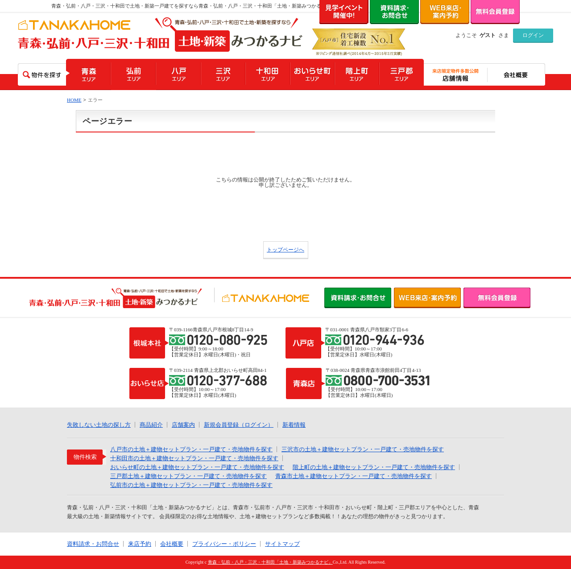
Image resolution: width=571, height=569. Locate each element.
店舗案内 (183, 424)
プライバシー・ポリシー (224, 543)
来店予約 (139, 543)
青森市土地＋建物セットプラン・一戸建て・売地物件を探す (353, 476)
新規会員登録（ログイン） (238, 424)
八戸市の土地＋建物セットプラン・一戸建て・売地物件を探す (191, 449)
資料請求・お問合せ (93, 543)
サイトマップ (282, 543)
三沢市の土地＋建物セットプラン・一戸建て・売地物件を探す (362, 449)
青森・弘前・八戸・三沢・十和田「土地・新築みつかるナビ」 (270, 562)
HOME (74, 100)
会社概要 (171, 543)
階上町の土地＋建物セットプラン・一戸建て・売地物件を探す (374, 467)
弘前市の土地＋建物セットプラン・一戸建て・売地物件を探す (191, 485)
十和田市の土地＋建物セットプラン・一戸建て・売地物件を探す (194, 458)
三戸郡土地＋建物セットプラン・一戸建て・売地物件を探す (188, 476)
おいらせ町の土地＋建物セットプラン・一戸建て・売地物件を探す (197, 467)
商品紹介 (151, 424)
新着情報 (294, 424)
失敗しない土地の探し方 (99, 424)
